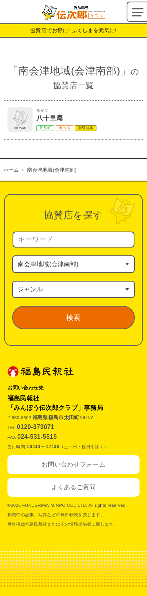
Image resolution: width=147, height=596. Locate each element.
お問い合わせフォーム (73, 464)
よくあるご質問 (73, 487)
